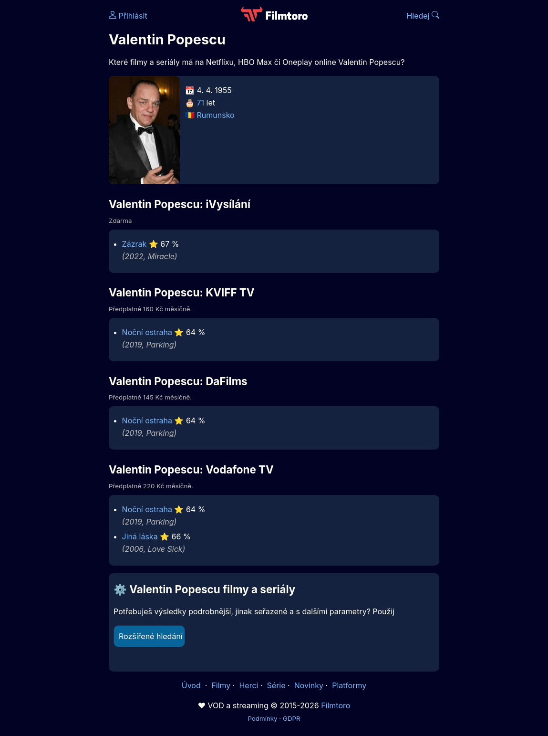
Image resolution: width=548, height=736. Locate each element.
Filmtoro (335, 705)
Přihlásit (128, 16)
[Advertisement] (51, 147)
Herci (248, 685)
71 (201, 102)
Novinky (308, 685)
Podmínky (262, 718)
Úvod (192, 685)
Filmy (220, 685)
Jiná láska (140, 536)
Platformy (349, 685)
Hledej (422, 16)
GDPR (291, 718)
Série (276, 685)
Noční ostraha (147, 332)
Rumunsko (216, 115)
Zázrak (134, 244)
